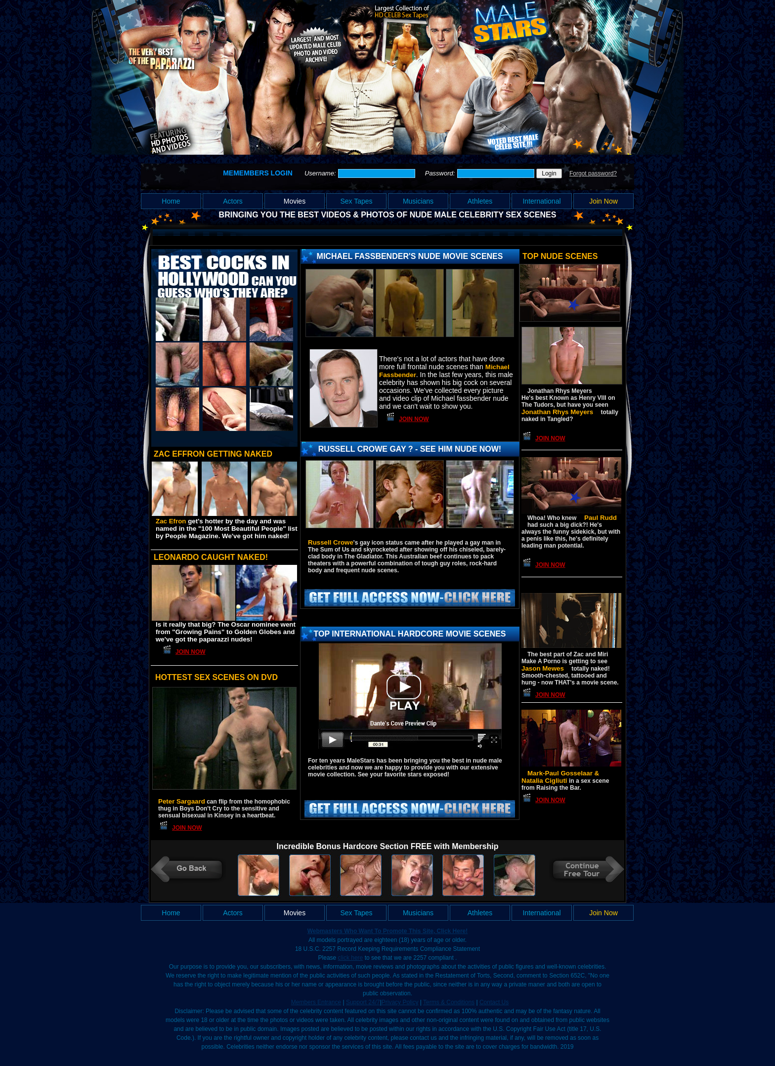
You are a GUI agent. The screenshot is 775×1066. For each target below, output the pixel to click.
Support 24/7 (363, 1002)
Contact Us (494, 1002)
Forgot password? (593, 173)
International (541, 201)
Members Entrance (316, 1002)
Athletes (480, 201)
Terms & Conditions (448, 1002)
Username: (321, 173)
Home (171, 201)
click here (350, 957)
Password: (441, 173)
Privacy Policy (400, 1002)
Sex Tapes (356, 201)
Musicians (418, 201)
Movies (294, 201)
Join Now (603, 201)
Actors (233, 201)
